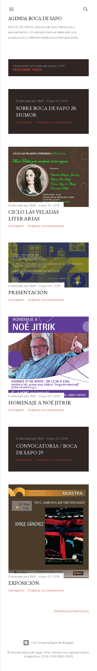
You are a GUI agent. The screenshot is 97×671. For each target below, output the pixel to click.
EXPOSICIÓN (23, 583)
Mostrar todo (27, 70)
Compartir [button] (24, 122)
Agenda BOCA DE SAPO (35, 18)
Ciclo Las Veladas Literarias (33, 215)
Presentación (28, 292)
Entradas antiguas (71, 611)
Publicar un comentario (54, 122)
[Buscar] (86, 8)
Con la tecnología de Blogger (48, 643)
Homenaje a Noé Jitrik (39, 402)
